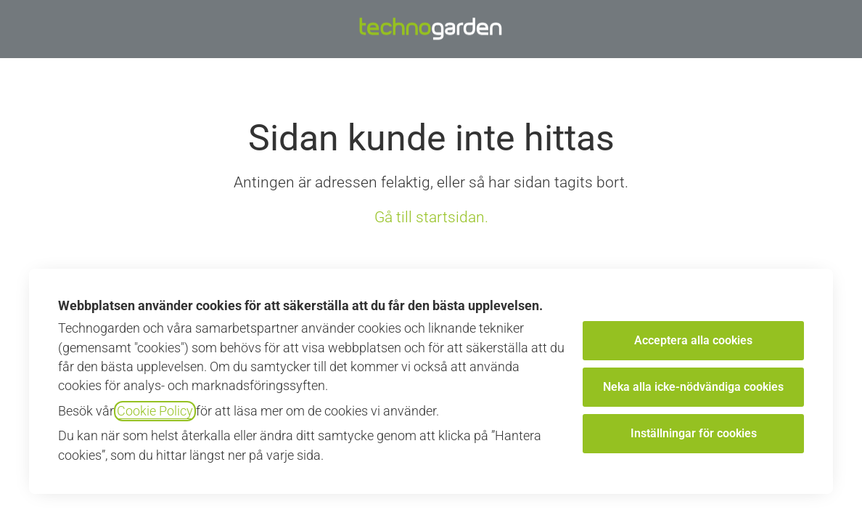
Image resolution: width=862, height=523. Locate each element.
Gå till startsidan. (431, 217)
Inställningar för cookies (694, 433)
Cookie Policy (155, 411)
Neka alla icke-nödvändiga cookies (693, 387)
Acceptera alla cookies (693, 340)
